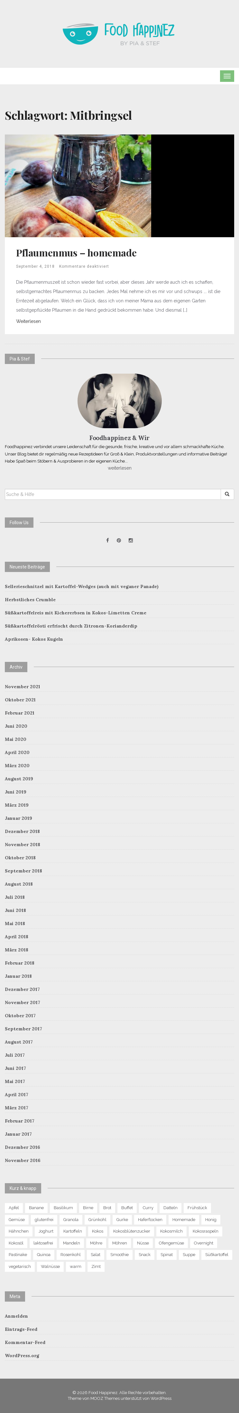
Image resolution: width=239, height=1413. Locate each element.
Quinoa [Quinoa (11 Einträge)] (44, 1254)
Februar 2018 (19, 963)
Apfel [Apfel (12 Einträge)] (14, 1207)
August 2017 (19, 1042)
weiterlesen (120, 468)
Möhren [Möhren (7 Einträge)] (119, 1243)
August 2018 (19, 884)
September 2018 (23, 871)
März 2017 (16, 1108)
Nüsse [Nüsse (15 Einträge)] (143, 1243)
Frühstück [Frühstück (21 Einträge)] (197, 1207)
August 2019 (19, 779)
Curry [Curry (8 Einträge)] (148, 1207)
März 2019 (17, 805)
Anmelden (16, 1316)
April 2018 (16, 937)
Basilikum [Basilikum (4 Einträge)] (63, 1207)
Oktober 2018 (20, 858)
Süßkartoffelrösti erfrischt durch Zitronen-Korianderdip (71, 626)
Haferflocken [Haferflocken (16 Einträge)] (150, 1219)
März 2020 (17, 765)
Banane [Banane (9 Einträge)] (36, 1207)
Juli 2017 (15, 1055)
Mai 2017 (15, 1081)
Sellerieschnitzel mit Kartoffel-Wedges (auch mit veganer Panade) (82, 586)
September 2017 (23, 1029)
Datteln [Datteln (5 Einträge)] (170, 1207)
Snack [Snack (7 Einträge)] (145, 1254)
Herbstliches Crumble (30, 599)
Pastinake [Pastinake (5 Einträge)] (18, 1254)
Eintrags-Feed (21, 1329)
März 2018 (16, 950)
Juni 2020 (16, 726)
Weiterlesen (28, 321)
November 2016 (23, 1160)
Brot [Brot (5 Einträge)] (107, 1207)
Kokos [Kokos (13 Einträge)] (97, 1231)
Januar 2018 (18, 976)
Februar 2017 (19, 1121)
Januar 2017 (18, 1134)
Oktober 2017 (20, 1016)
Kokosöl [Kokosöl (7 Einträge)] (16, 1243)
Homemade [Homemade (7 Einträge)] (183, 1219)
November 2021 (22, 686)
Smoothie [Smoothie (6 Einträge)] (119, 1254)
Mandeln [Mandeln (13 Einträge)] (71, 1243)
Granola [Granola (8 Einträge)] (70, 1219)
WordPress (161, 1398)
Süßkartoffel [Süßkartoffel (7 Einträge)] (216, 1254)
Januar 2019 (18, 818)
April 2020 (17, 752)
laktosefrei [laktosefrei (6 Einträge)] (43, 1243)
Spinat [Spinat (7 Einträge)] (167, 1254)
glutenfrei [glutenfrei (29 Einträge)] (44, 1219)
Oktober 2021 (20, 700)
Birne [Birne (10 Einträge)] (88, 1207)
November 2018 (22, 844)
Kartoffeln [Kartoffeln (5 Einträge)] (72, 1231)
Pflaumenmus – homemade (76, 252)
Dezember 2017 (22, 989)
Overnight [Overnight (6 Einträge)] (203, 1243)
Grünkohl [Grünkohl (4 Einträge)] (97, 1219)
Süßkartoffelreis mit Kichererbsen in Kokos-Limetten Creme (75, 613)
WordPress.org (22, 1355)
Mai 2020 (15, 739)
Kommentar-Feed (25, 1342)
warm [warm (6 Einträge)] (75, 1266)
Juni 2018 (15, 910)
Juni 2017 (15, 1068)
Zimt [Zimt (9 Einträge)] (96, 1266)
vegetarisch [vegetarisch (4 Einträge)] (20, 1266)
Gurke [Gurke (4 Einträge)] (122, 1219)
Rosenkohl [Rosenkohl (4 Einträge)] (70, 1254)
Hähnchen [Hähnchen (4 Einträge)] (19, 1231)
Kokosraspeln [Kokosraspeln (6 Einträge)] (205, 1231)
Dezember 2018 (22, 831)
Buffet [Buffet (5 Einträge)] (127, 1207)
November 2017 (22, 1002)
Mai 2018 (15, 923)
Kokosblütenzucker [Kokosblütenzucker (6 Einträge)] (131, 1231)
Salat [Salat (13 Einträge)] (95, 1254)
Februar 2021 (19, 713)
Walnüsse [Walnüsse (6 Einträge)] (50, 1266)
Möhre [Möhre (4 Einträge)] (96, 1243)
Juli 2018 (15, 897)
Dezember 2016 (22, 1147)
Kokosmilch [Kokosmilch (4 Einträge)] (171, 1231)
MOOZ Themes (105, 1398)
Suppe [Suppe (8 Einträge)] (189, 1254)
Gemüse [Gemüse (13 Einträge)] (17, 1219)
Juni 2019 (15, 792)
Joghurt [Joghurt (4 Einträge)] (46, 1231)
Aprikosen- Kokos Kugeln (34, 639)
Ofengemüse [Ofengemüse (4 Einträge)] (171, 1243)
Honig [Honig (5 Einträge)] (210, 1219)
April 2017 (16, 1094)
